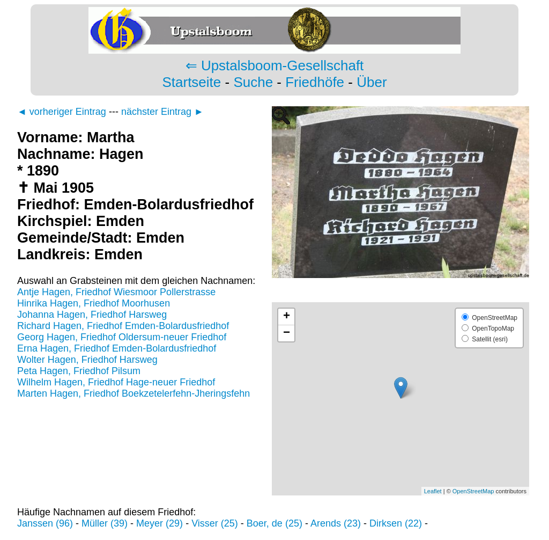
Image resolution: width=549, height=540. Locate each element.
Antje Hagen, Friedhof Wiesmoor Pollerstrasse (116, 292)
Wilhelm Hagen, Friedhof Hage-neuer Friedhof (116, 382)
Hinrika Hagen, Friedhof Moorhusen (93, 303)
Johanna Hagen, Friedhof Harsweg (92, 314)
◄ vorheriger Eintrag (61, 111)
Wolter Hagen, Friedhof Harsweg (87, 359)
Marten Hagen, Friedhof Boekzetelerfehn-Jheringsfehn (133, 393)
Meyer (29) (159, 523)
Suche (253, 82)
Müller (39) (104, 523)
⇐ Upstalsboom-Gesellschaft (275, 65)
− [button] (286, 333)
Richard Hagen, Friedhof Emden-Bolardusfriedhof (123, 325)
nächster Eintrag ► (162, 111)
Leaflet (433, 491)
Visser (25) (214, 523)
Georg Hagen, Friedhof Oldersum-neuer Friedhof (121, 337)
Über (372, 82)
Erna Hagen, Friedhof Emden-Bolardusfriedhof (116, 348)
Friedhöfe (314, 82)
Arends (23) (335, 523)
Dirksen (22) (395, 523)
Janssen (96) (45, 523)
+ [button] (286, 317)
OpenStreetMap (473, 491)
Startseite (191, 82)
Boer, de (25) (274, 523)
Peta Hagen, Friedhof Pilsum (78, 371)
